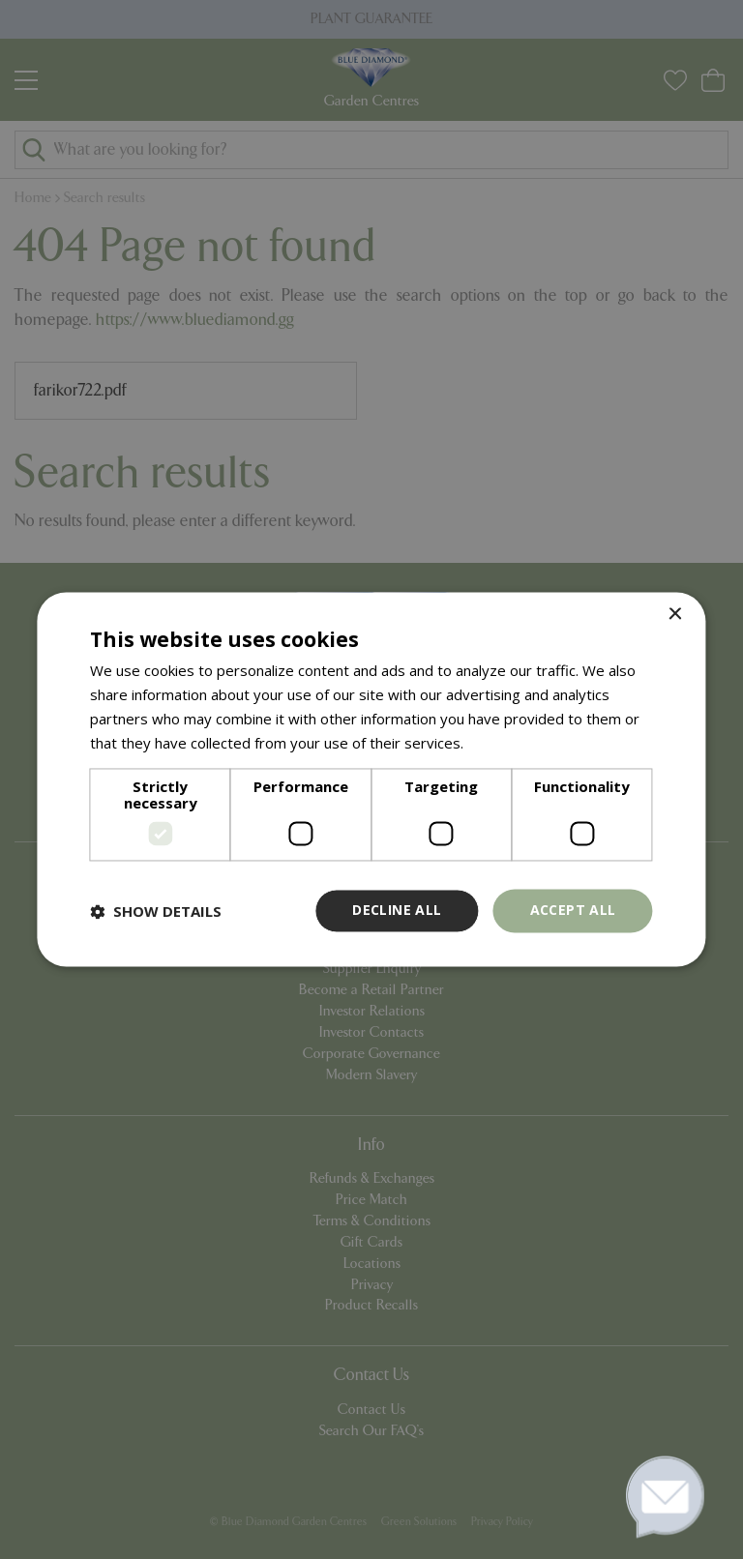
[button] (156, 911)
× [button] (675, 614)
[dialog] (371, 779)
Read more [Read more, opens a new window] (504, 742)
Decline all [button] (396, 910)
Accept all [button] (573, 910)
